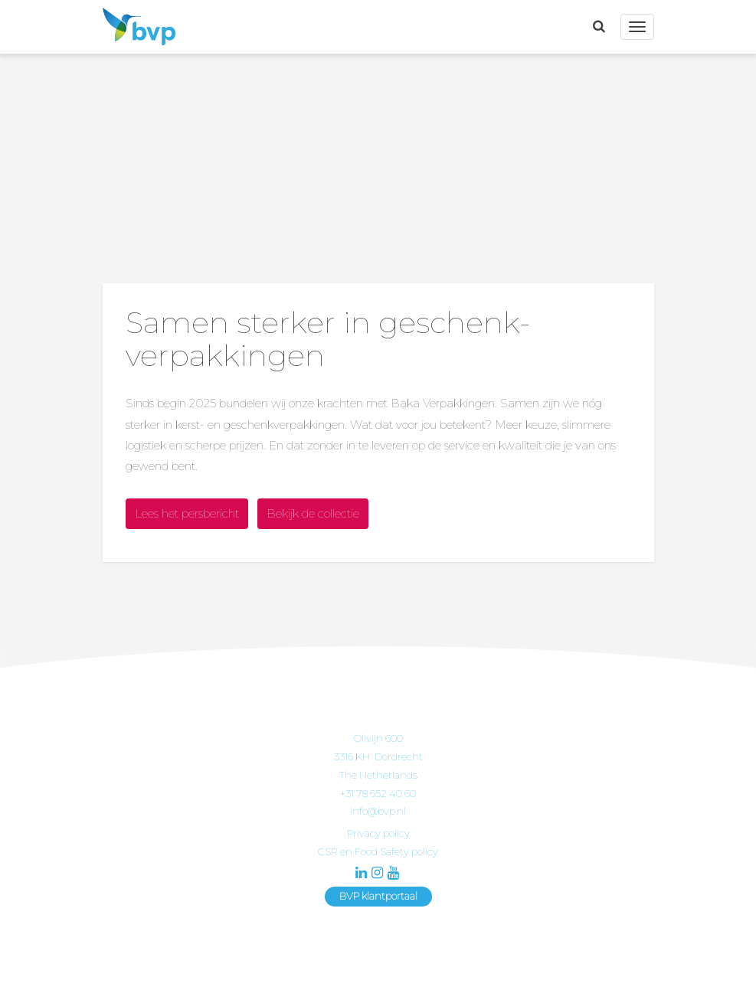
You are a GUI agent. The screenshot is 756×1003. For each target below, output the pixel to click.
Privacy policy (378, 833)
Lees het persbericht (187, 513)
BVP (134, 27)
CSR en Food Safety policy (378, 851)
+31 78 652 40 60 (378, 793)
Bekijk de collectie (313, 513)
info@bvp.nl (378, 811)
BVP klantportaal (378, 896)
